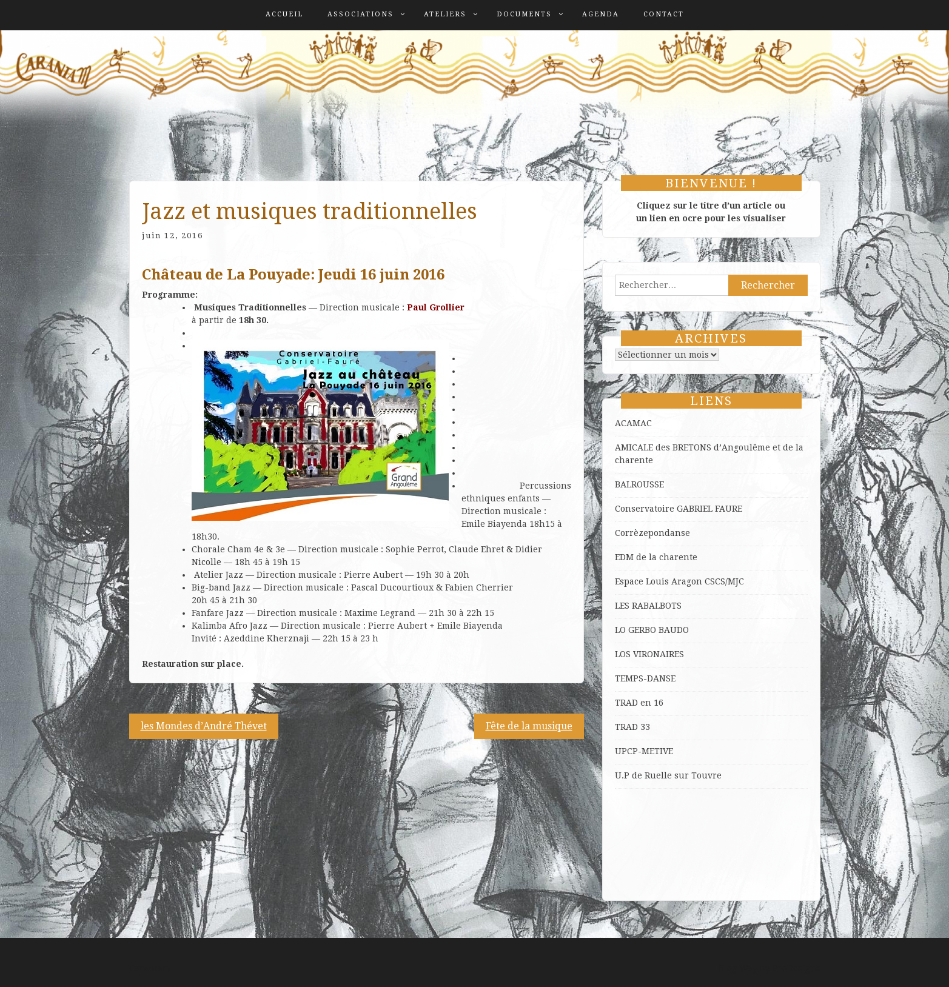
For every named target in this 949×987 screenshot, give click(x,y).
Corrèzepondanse (652, 533)
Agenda (600, 14)
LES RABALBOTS (648, 606)
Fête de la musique (529, 726)
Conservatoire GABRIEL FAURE (678, 509)
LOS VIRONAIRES (649, 654)
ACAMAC (633, 423)
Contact (663, 14)
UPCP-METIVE (644, 751)
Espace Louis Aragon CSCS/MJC (679, 581)
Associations (360, 14)
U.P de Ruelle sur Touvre (668, 775)
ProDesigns (796, 968)
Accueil (284, 14)
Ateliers (445, 14)
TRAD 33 (632, 727)
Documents (524, 14)
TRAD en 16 (639, 703)
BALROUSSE (639, 484)
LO (621, 630)
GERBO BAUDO (658, 630)
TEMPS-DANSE (645, 678)
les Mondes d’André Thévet (204, 726)
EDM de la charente (656, 557)
